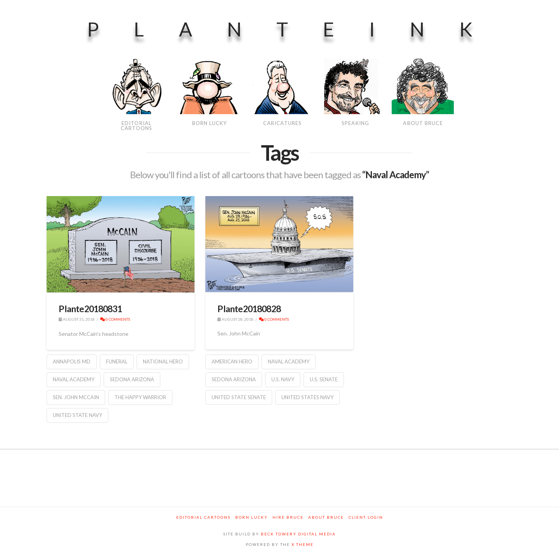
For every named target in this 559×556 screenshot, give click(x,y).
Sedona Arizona (132, 379)
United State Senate (239, 397)
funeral (116, 361)
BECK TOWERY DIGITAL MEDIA (298, 534)
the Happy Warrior (140, 397)
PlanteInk (297, 29)
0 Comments (115, 319)
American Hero (232, 361)
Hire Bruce (288, 517)
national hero (163, 361)
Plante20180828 (249, 308)
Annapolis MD (71, 361)
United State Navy (77, 415)
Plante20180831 (90, 308)
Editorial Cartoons (203, 517)
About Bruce (326, 517)
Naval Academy (73, 379)
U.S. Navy (282, 379)
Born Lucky (251, 517)
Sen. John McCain (76, 397)
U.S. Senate (324, 379)
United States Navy (307, 397)
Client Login (366, 517)
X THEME (303, 544)
